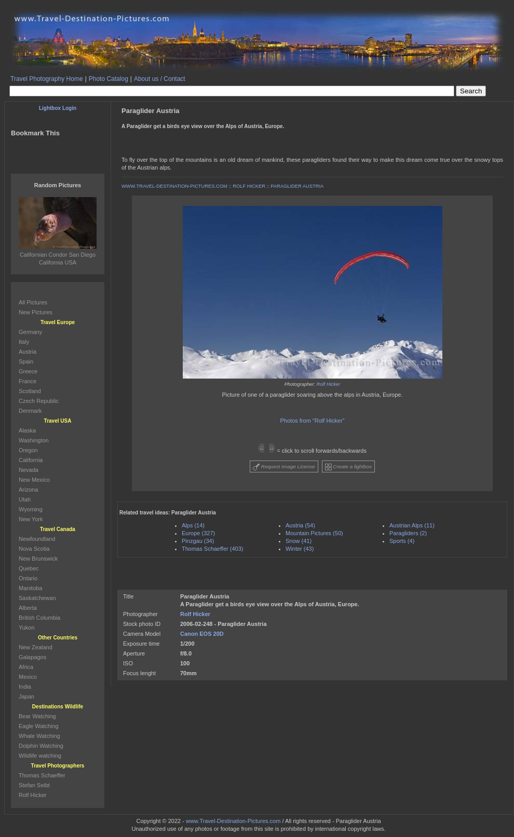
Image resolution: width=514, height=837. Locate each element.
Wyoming (31, 509)
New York (31, 519)
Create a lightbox (348, 467)
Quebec (29, 568)
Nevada (28, 470)
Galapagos (32, 657)
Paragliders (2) (408, 533)
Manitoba (30, 588)
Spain (26, 361)
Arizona (28, 489)
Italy (24, 342)
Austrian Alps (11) (412, 525)
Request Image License (284, 467)
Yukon (27, 627)
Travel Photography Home (46, 78)
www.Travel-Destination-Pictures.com (233, 821)
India (25, 686)
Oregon (28, 450)
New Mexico (34, 480)
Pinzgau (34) (198, 541)
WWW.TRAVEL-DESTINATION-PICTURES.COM (174, 186)
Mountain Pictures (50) (314, 533)
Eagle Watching (39, 726)
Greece (28, 371)
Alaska (27, 430)
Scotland (30, 391)
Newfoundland (37, 539)
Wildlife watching (40, 755)
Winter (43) (300, 549)
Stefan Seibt (34, 785)
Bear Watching (37, 716)
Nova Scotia (34, 549)
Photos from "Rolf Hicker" (312, 420)
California (31, 460)
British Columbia (39, 618)
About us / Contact (159, 78)
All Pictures (33, 302)
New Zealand (35, 647)
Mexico (28, 677)
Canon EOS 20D (202, 634)
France (27, 381)
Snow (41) (299, 541)
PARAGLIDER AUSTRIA (296, 186)
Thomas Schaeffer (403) (212, 549)
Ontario (28, 578)
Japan (26, 696)
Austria (27, 351)
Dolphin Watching (41, 746)
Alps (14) (193, 525)
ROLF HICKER (249, 186)
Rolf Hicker (329, 384)
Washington (34, 440)
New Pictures (35, 312)
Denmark (30, 411)
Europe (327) (198, 533)
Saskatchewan (37, 598)
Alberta (28, 608)
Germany (30, 332)
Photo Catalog (108, 78)
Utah (25, 499)
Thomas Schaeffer (42, 775)
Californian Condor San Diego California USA (58, 255)
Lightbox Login (57, 108)
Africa (26, 667)
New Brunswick (38, 558)
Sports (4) (401, 541)
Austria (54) (300, 525)
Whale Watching (39, 736)
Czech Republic (39, 401)
